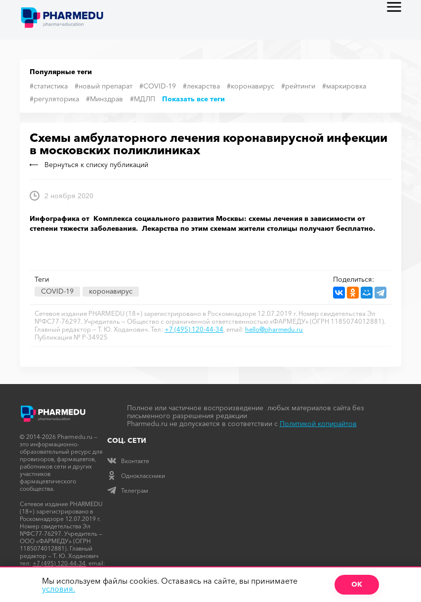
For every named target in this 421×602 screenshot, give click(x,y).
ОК (356, 584)
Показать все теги (193, 98)
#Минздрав (104, 98)
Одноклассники (136, 475)
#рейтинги (298, 86)
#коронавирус (250, 86)
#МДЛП (142, 98)
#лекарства (201, 86)
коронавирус (110, 291)
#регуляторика (54, 98)
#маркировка (344, 86)
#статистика (49, 86)
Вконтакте (128, 461)
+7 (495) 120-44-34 (194, 329)
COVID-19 (57, 291)
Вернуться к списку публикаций (89, 165)
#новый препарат (103, 86)
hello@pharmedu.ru (274, 329)
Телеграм (127, 490)
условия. (58, 589)
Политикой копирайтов (318, 423)
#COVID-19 (157, 86)
